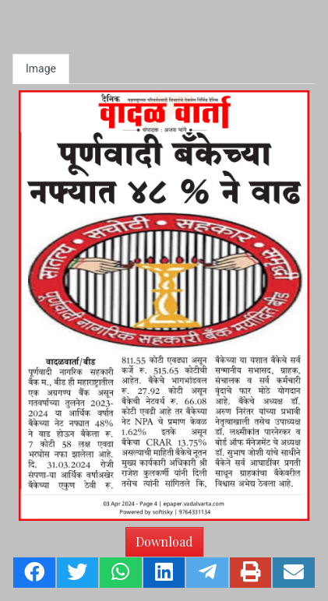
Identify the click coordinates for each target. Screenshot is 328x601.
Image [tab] (41, 68)
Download (164, 541)
